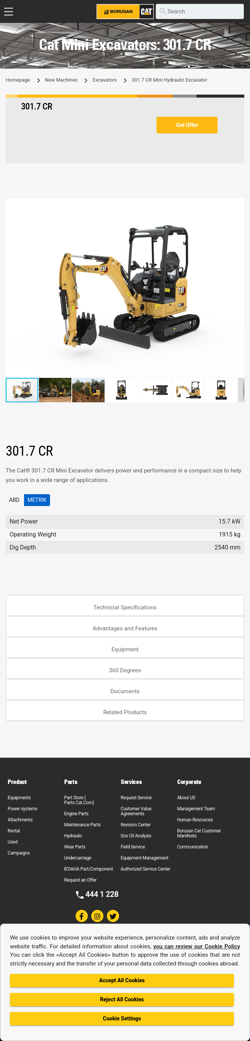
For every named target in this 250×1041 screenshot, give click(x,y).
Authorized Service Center (145, 869)
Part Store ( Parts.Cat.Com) (79, 800)
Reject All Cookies (122, 999)
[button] (237, 205)
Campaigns (19, 853)
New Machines (61, 80)
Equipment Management (144, 858)
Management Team (196, 808)
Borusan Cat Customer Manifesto (199, 833)
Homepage (18, 80)
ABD (14, 500)
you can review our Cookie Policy (196, 946)
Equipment (125, 649)
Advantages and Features (125, 628)
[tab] (125, 606)
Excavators (105, 80)
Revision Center (136, 824)
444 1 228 (102, 894)
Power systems (22, 808)
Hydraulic (73, 836)
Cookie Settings (122, 1018)
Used (13, 842)
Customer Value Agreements (136, 811)
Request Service (136, 797)
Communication (192, 847)
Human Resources (195, 820)
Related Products (125, 712)
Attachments (20, 820)
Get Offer (187, 125)
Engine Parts (76, 813)
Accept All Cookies (122, 980)
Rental (14, 831)
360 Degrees (125, 670)
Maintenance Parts (82, 824)
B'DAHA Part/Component (88, 869)
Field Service (133, 847)
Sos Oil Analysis (136, 836)
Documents (125, 691)
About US (186, 797)
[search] (200, 11)
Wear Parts (74, 847)
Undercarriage (77, 858)
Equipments (19, 797)
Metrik (37, 500)
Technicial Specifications (125, 607)
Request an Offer (80, 880)
